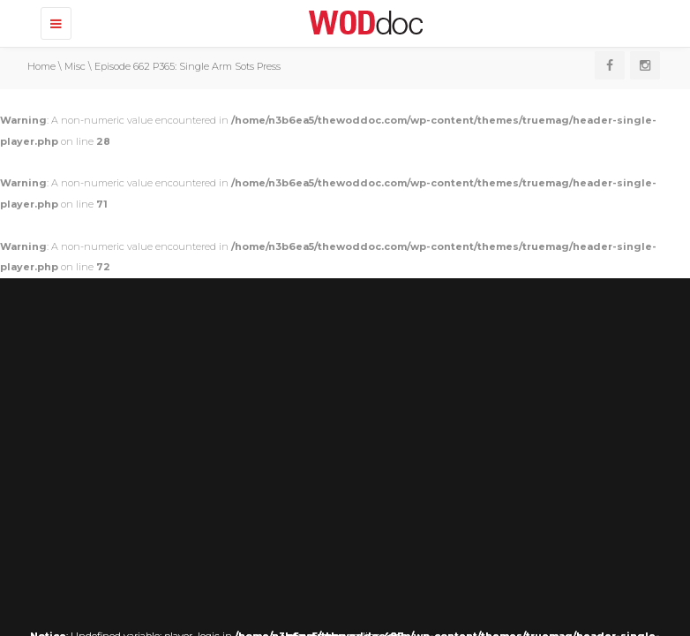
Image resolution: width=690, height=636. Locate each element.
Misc (75, 66)
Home (41, 66)
